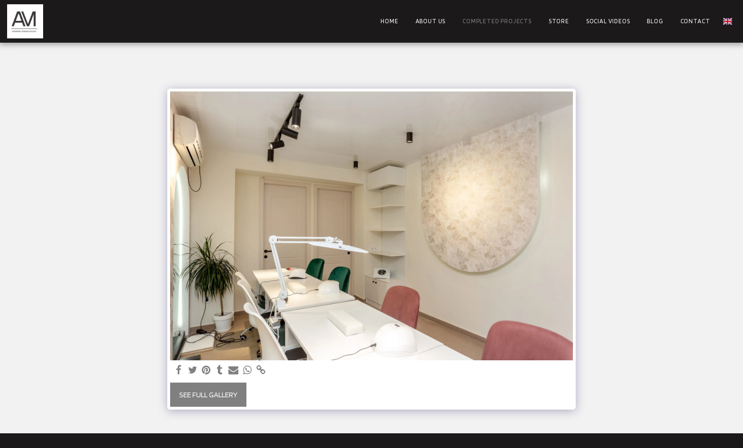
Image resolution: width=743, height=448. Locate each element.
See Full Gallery (208, 394)
